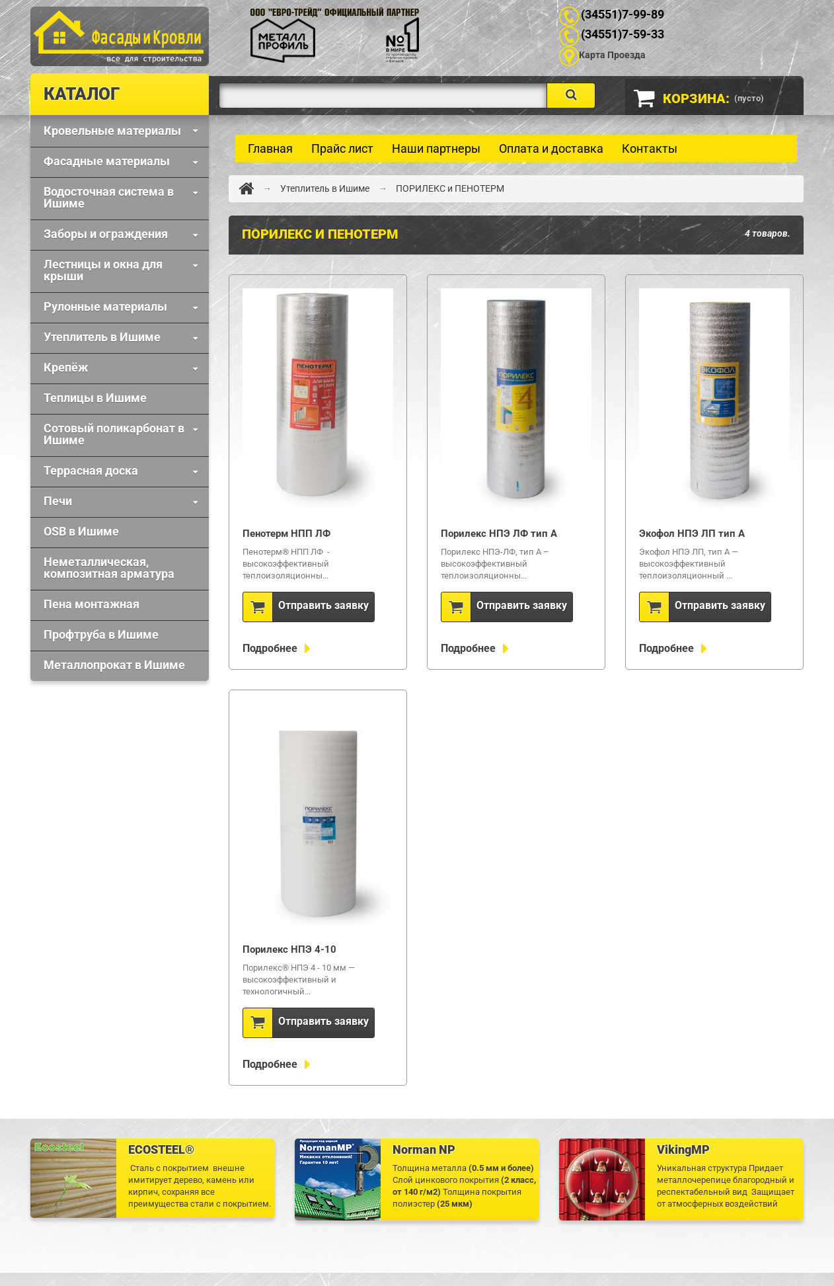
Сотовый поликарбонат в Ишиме (114, 434)
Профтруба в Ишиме (101, 634)
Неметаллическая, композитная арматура (109, 568)
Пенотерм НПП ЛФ (286, 534)
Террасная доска (91, 470)
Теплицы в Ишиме (95, 398)
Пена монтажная (91, 604)
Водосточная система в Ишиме (109, 197)
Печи (58, 501)
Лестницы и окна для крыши (103, 270)
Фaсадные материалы (107, 161)
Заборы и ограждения (106, 234)
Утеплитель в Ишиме (102, 337)
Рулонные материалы (105, 306)
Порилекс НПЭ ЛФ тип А (499, 534)
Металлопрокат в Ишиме (114, 665)
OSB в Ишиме (81, 531)
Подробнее (271, 648)
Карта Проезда (612, 55)
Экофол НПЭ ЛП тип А (692, 534)
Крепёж (66, 367)
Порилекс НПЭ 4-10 (289, 949)
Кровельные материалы (112, 131)
